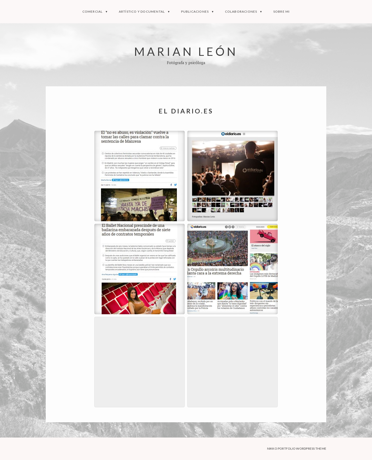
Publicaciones (195, 11)
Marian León (186, 51)
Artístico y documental (142, 11)
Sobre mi (281, 11)
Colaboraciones (241, 11)
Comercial (92, 11)
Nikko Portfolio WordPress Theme (296, 448)
